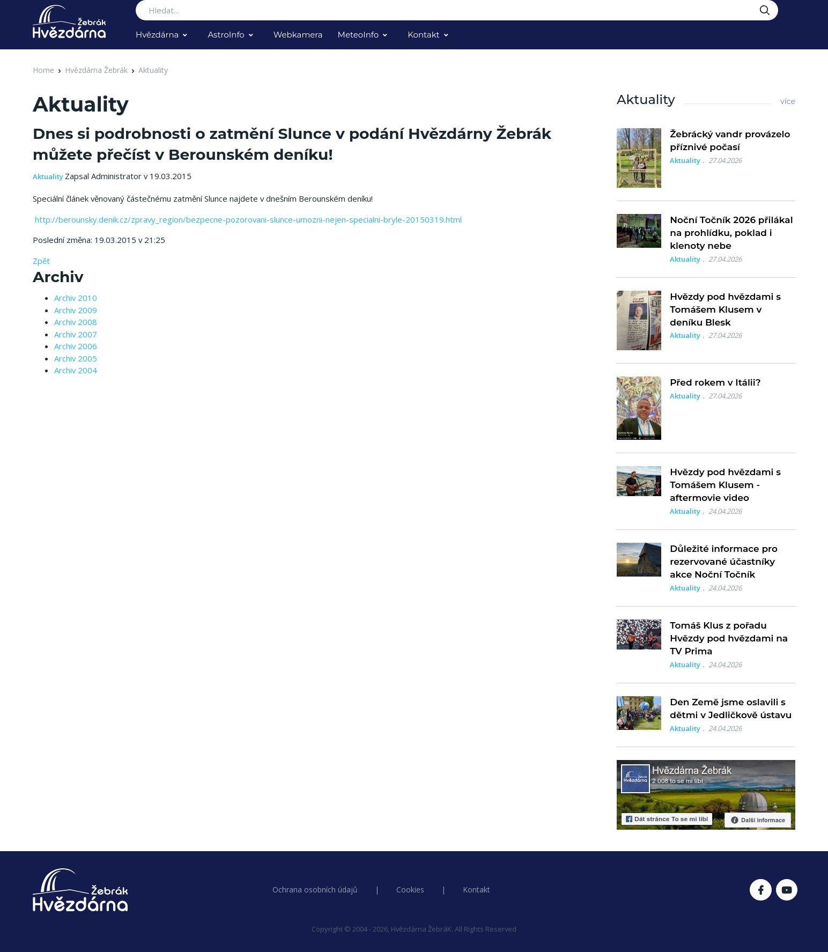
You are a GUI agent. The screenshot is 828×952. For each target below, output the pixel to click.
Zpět (41, 260)
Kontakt (424, 34)
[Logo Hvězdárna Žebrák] (69, 21)
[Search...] (457, 10)
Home (43, 70)
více (787, 101)
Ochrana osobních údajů (315, 889)
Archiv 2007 (75, 334)
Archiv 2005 (75, 358)
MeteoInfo (358, 34)
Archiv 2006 (75, 346)
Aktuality (153, 70)
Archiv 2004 (75, 370)
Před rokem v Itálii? (715, 382)
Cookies (410, 889)
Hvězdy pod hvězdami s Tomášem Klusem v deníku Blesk (725, 309)
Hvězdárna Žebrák (96, 70)
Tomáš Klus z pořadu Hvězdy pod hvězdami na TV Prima (729, 638)
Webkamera (298, 34)
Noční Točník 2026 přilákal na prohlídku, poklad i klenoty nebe (731, 233)
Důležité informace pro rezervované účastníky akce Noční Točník (724, 561)
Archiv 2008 (75, 321)
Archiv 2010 (75, 297)
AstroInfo (226, 34)
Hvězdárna (157, 34)
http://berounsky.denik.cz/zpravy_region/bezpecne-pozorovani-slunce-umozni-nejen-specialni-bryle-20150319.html (247, 219)
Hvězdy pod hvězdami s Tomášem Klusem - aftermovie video (725, 485)
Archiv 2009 (75, 310)
